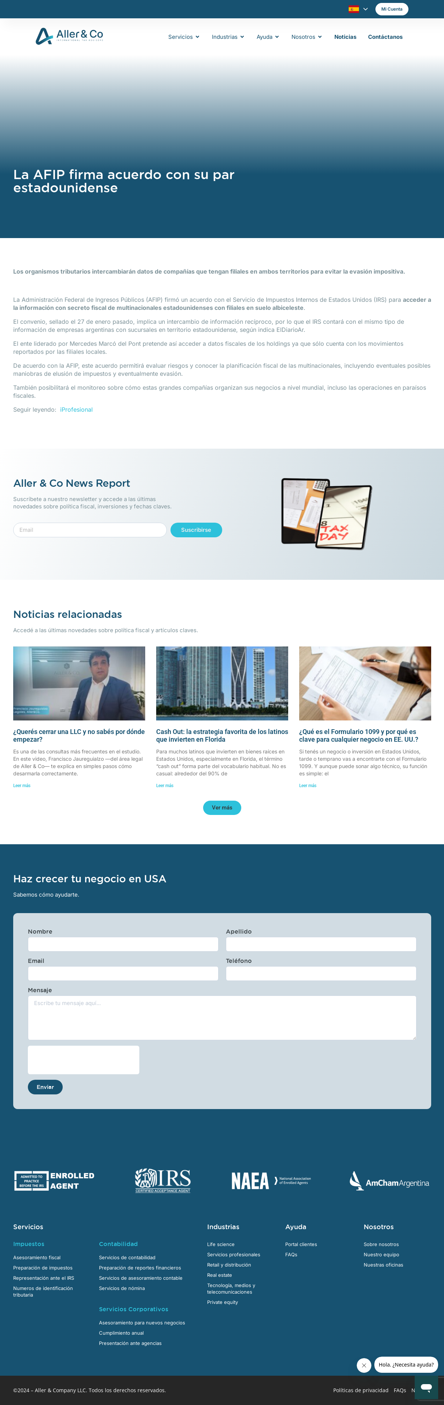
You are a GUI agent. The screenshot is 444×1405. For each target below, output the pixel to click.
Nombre (40, 931)
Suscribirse (196, 529)
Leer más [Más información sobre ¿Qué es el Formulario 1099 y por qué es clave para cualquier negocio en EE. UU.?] (307, 785)
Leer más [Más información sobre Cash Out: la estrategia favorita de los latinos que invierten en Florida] (164, 785)
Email (36, 960)
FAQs (400, 1390)
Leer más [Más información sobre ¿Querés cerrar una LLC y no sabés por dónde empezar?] (21, 785)
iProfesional (76, 409)
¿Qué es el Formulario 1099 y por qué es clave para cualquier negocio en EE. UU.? (358, 736)
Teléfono (239, 960)
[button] (222, 808)
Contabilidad (118, 1244)
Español (354, 9)
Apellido (239, 931)
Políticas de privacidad (361, 1390)
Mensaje (40, 990)
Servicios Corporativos (133, 1309)
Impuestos (28, 1244)
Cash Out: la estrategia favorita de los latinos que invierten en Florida (222, 736)
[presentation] (83, 1060)
